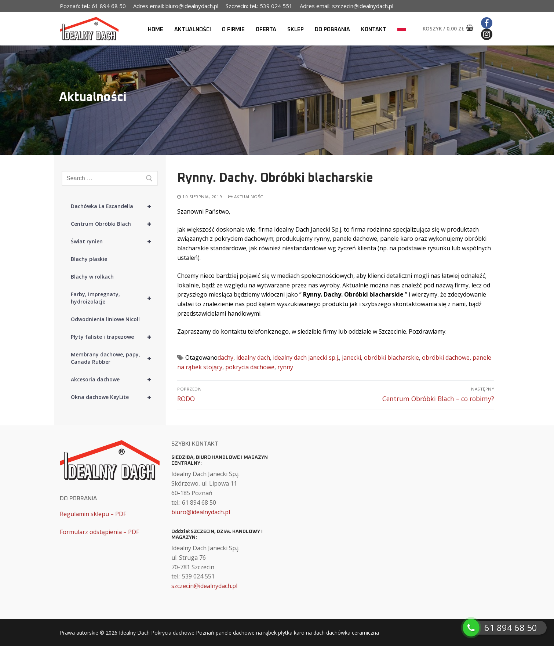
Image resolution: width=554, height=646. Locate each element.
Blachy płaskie (89, 258)
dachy (225, 357)
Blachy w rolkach (92, 276)
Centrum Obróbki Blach (114, 224)
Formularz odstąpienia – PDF (99, 532)
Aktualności (246, 196)
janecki (351, 357)
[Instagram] (486, 34)
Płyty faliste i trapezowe (114, 337)
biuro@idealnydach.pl (200, 512)
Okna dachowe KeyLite (114, 397)
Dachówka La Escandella (114, 206)
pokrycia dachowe (249, 367)
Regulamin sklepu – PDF (93, 514)
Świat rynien (114, 241)
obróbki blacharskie (391, 357)
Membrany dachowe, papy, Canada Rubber (114, 358)
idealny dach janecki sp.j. (306, 357)
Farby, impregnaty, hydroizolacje (114, 298)
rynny (285, 367)
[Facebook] (486, 23)
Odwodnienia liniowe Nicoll (105, 319)
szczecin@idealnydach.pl (204, 586)
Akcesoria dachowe (114, 379)
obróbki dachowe (446, 357)
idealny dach (253, 357)
